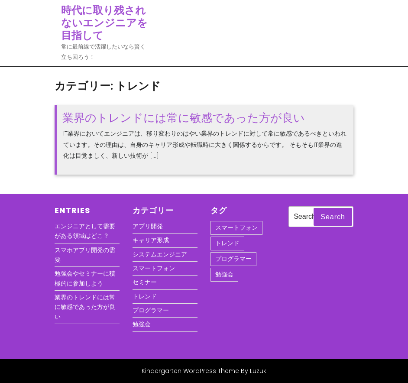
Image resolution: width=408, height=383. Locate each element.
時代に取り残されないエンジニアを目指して (104, 22)
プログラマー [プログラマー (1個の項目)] (233, 258)
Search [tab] (333, 217)
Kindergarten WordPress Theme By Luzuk (204, 371)
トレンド (145, 296)
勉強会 (142, 324)
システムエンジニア (160, 254)
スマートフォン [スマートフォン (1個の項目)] (236, 227)
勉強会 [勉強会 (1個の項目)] (224, 274)
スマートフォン (154, 268)
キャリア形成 (151, 240)
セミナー (145, 282)
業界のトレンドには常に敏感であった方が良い (183, 118)
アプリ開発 (148, 226)
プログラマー (151, 310)
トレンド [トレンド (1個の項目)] (227, 243)
